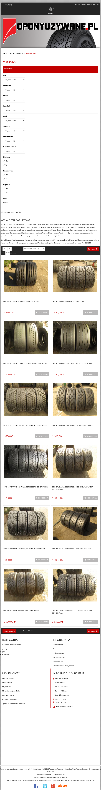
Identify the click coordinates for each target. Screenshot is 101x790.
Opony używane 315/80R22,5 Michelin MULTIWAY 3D (24, 549)
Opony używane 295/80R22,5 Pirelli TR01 (68, 301)
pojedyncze (6, 649)
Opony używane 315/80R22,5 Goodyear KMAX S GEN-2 (25, 363)
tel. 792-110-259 (80, 5)
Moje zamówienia (8, 678)
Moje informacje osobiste (11, 691)
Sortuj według (17, 249)
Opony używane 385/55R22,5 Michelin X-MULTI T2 (72, 363)
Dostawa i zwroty (58, 653)
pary (3, 652)
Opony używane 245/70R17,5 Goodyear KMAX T (71, 549)
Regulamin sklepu (58, 657)
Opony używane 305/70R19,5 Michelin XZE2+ (21, 611)
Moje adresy (6, 687)
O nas (54, 649)
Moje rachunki (7, 682)
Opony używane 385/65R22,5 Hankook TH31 (21, 301)
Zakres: (5, 202)
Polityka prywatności (9, 699)
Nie (7, 161)
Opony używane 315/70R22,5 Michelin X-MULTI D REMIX (25, 425)
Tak (7, 165)
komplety (5, 654)
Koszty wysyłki (57, 661)
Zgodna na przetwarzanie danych (13, 704)
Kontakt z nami (57, 645)
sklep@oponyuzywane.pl (64, 706)
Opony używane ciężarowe (11, 645)
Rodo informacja (8, 695)
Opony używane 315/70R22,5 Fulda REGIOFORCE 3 (72, 425)
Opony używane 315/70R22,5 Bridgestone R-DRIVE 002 (25, 487)
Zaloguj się (8, 5)
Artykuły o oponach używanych (63, 666)
